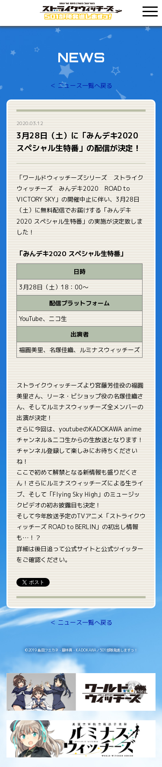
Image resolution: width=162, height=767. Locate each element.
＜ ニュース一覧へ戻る (81, 85)
